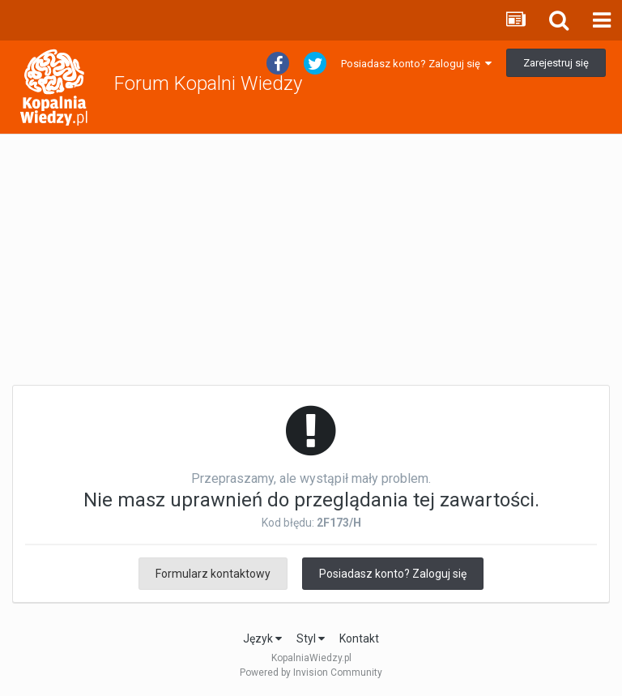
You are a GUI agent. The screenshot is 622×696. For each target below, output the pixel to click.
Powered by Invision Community (311, 672)
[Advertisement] (311, 260)
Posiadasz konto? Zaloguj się (416, 64)
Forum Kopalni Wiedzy (208, 83)
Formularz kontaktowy (213, 573)
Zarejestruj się (556, 63)
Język (262, 638)
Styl (310, 638)
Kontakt (359, 638)
